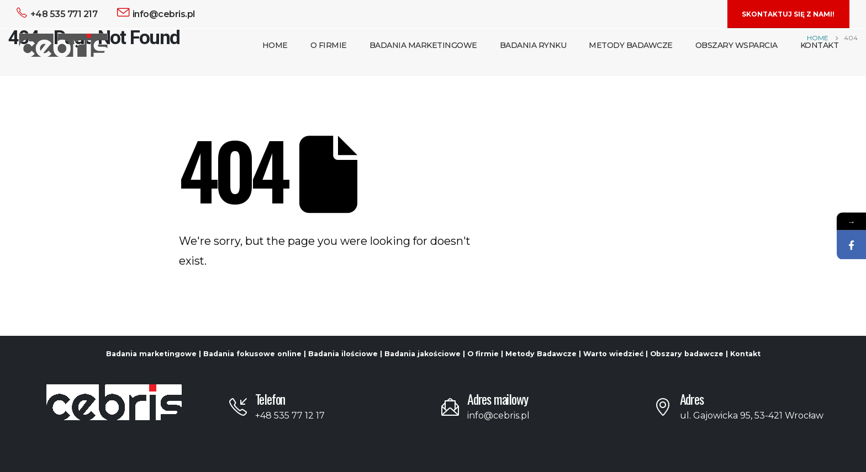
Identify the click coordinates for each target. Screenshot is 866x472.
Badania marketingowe (151, 354)
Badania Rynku (533, 45)
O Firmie (328, 45)
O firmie (483, 354)
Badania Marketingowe (423, 45)
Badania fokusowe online (252, 354)
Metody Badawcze (631, 45)
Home (275, 45)
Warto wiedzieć (613, 354)
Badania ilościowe (343, 354)
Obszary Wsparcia (736, 45)
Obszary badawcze (687, 354)
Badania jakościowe (422, 354)
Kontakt (819, 45)
